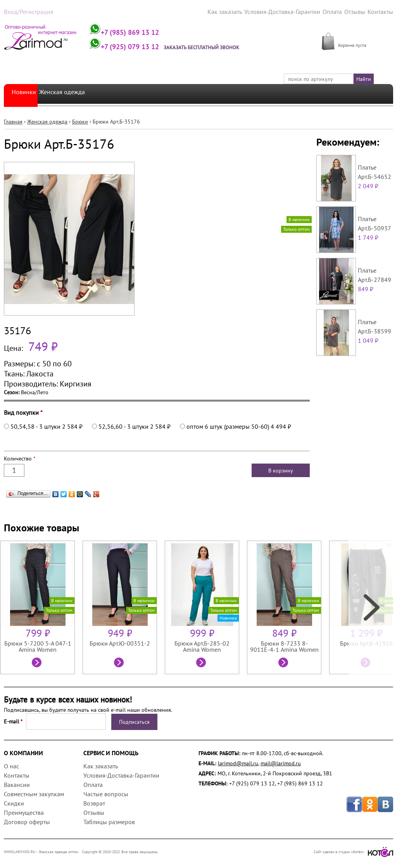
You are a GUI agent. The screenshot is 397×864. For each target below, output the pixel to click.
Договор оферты (27, 821)
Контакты (381, 11)
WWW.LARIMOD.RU (20, 851)
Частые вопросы (105, 793)
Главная (13, 120)
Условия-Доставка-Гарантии (291, 11)
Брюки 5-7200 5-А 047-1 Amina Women (37, 646)
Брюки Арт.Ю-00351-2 (120, 642)
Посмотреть (37, 662)
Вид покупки (23, 412)
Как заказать (238, 11)
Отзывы (358, 11)
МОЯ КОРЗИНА (356, 36)
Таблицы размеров (109, 821)
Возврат (94, 802)
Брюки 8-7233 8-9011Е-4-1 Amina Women (284, 646)
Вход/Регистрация (26, 11)
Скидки (14, 802)
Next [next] (371, 606)
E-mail (13, 720)
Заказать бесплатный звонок (218, 46)
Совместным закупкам (34, 793)
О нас (11, 765)
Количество (19, 457)
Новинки (25, 93)
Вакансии (17, 784)
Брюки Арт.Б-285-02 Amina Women (202, 646)
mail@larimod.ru (281, 762)
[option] (41, 606)
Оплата (336, 11)
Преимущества (24, 812)
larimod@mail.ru (238, 762)
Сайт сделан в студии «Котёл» (353, 851)
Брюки (80, 120)
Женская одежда (73, 93)
